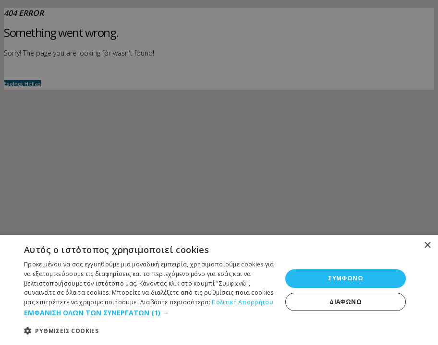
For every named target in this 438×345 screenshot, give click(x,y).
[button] (149, 313)
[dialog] (219, 290)
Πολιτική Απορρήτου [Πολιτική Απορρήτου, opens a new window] (242, 302)
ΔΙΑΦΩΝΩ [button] (345, 302)
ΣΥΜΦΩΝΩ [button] (345, 278)
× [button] (427, 245)
